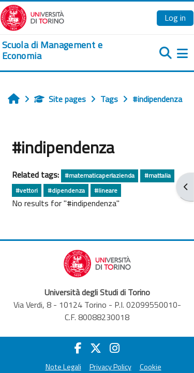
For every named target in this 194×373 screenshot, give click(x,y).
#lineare (105, 190)
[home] (64, 50)
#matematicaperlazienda (100, 175)
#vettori (27, 190)
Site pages (60, 99)
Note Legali (63, 366)
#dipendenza (66, 190)
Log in (175, 17)
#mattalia (157, 175)
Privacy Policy (110, 366)
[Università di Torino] (32, 16)
